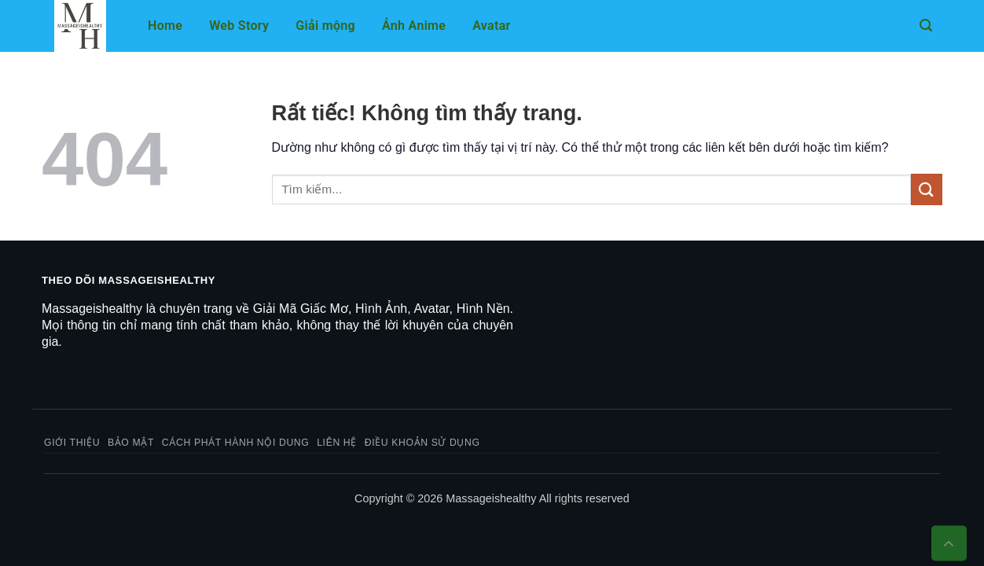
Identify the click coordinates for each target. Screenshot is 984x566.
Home (165, 25)
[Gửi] (926, 189)
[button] (926, 25)
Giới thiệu (72, 442)
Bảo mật (131, 442)
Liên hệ (337, 442)
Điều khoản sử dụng (422, 442)
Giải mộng (325, 25)
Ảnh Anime (414, 25)
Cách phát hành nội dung (236, 442)
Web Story (239, 25)
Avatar (491, 25)
